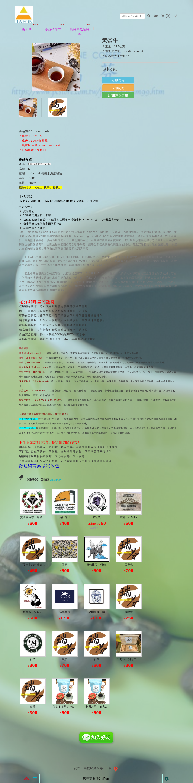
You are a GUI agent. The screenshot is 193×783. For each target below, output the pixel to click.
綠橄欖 (129, 612)
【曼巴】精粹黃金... (32, 564)
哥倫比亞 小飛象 (97, 564)
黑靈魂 (129, 564)
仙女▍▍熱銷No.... (65, 706)
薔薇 (33, 706)
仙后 (97, 659)
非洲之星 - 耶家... (97, 706)
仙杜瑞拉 (64, 517)
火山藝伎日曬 (97, 612)
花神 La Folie (128, 517)
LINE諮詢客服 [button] (118, 95)
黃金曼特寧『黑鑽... (32, 517)
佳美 (33, 659)
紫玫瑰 (97, 517)
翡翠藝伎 (64, 612)
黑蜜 (65, 659)
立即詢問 (118, 88)
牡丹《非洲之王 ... (128, 659)
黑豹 (65, 564)
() (166, 16)
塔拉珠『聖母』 (32, 612)
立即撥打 (118, 80)
